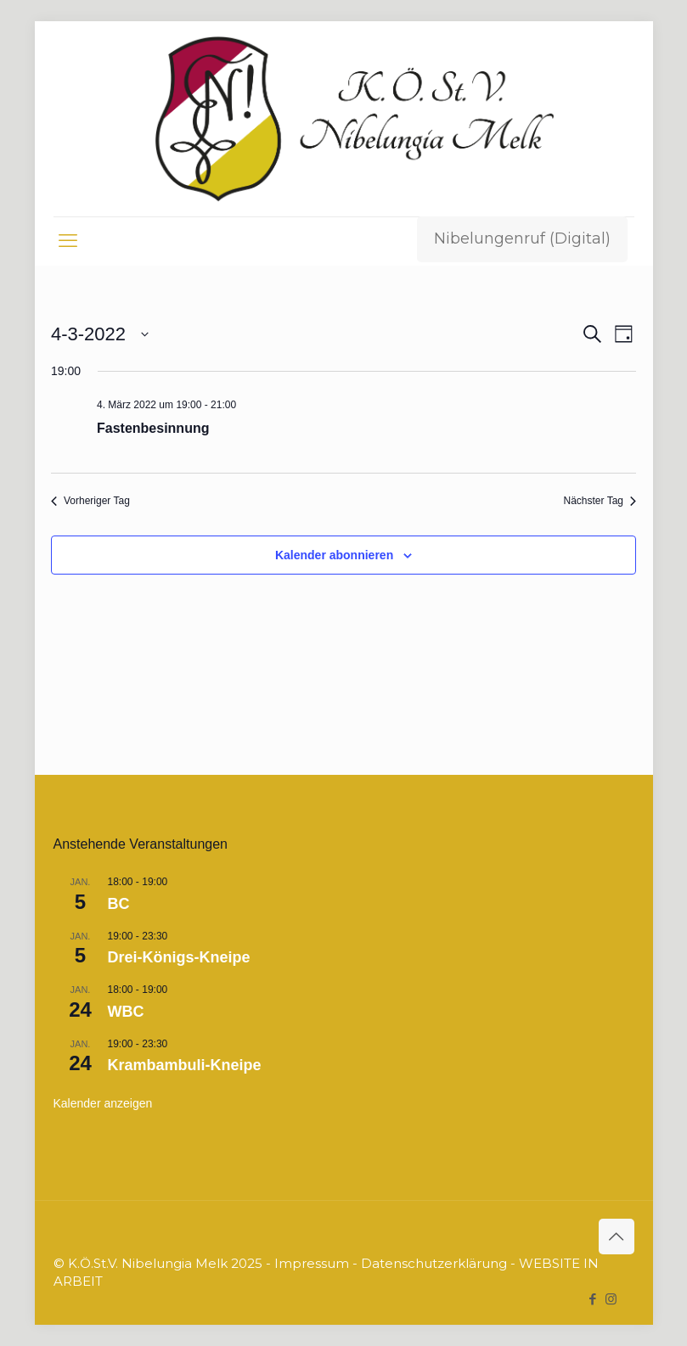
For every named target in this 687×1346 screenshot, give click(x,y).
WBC (126, 1011)
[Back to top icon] (616, 1236)
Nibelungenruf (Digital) (522, 238)
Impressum (311, 1263)
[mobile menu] (67, 241)
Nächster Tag (600, 501)
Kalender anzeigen (103, 1103)
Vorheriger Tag (90, 501)
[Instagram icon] (611, 1299)
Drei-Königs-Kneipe (179, 957)
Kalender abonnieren (334, 555)
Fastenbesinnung (153, 428)
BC (119, 903)
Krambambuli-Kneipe (185, 1065)
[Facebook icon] (593, 1299)
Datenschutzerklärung (434, 1263)
